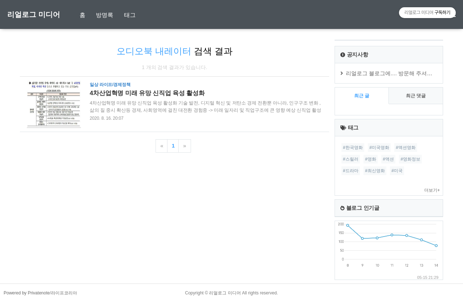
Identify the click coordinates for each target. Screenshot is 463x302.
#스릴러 (350, 159)
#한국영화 (353, 147)
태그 (130, 15)
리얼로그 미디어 (33, 14)
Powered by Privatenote (27, 292)
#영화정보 (410, 159)
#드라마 (350, 170)
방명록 (104, 15)
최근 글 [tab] (362, 95)
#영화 (370, 159)
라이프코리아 (64, 292)
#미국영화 (379, 147)
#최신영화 (375, 170)
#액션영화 (406, 147)
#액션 (388, 159)
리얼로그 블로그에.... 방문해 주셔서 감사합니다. (404, 73)
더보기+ (432, 190)
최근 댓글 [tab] (416, 95)
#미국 (397, 170)
